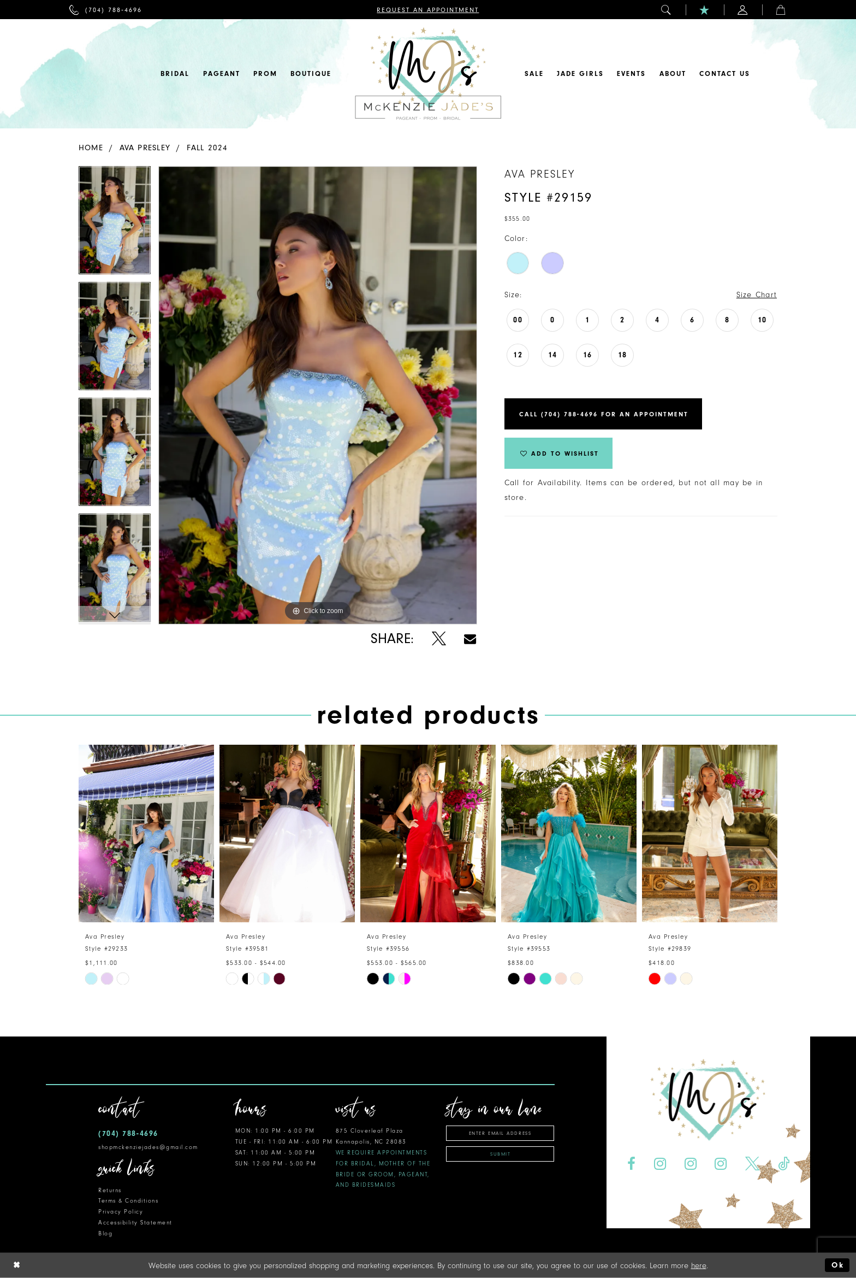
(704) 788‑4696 (128, 1133)
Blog (105, 1233)
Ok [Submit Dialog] (837, 1265)
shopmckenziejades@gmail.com (148, 1147)
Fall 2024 (207, 147)
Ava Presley (145, 147)
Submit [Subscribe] (500, 1154)
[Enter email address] (500, 1133)
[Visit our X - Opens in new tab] (752, 1164)
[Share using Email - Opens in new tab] (470, 639)
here (698, 1265)
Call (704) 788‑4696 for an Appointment (603, 414)
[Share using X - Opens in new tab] (439, 639)
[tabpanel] (115, 224)
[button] (666, 9)
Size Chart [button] (756, 294)
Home (91, 147)
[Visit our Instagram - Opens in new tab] (660, 1164)
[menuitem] (106, 9)
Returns (110, 1190)
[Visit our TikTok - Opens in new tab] (783, 1164)
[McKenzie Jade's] (428, 73)
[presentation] (146, 833)
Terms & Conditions (128, 1200)
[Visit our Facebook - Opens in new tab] (631, 1164)
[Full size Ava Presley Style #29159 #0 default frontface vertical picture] (318, 395)
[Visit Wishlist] (705, 9)
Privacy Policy (120, 1211)
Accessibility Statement (135, 1222)
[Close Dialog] (17, 1265)
